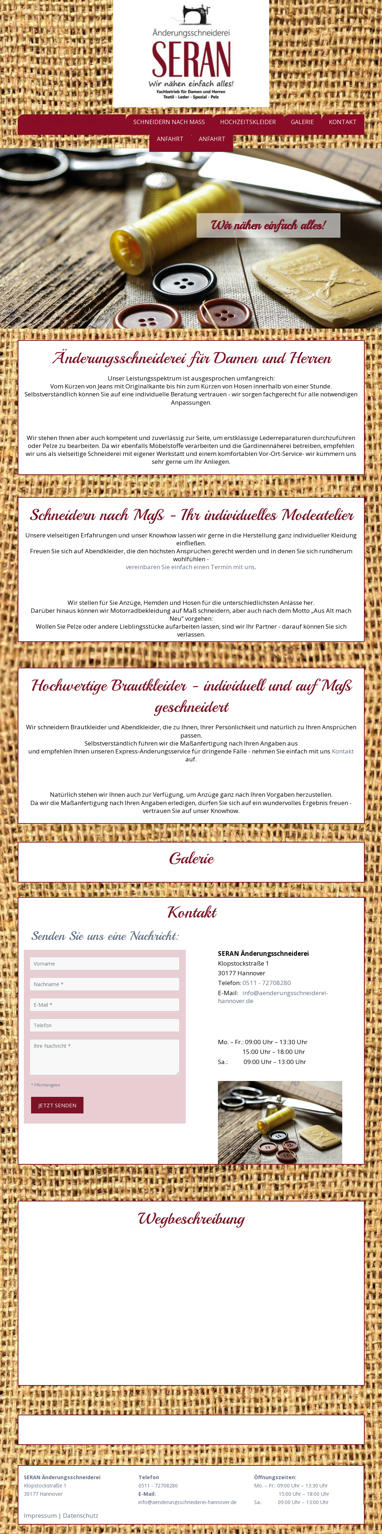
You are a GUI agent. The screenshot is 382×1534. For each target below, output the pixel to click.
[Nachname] (105, 984)
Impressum (41, 1515)
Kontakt (343, 751)
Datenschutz (80, 1515)
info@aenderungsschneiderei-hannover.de (273, 997)
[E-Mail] (105, 1004)
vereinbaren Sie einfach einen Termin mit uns (190, 567)
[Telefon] (105, 1025)
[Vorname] (105, 963)
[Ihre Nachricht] (105, 1057)
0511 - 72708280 (266, 983)
